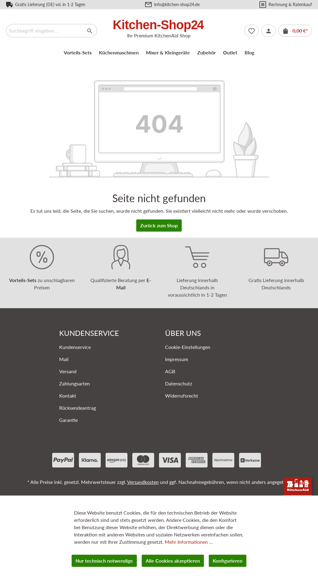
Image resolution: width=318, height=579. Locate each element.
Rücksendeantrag (77, 408)
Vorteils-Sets (22, 280)
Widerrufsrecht (181, 395)
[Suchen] (90, 30)
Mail (64, 359)
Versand (67, 371)
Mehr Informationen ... (189, 542)
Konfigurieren (227, 560)
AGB (170, 371)
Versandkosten (143, 482)
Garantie (68, 420)
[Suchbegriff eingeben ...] (44, 30)
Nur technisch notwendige (104, 560)
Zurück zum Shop (159, 225)
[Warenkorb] (295, 31)
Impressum (176, 359)
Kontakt (67, 395)
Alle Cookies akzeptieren (173, 560)
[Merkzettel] (251, 31)
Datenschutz (178, 383)
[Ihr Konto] (268, 31)
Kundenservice (75, 347)
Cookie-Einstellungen (187, 347)
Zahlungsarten (74, 383)
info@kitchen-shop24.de (177, 4)
